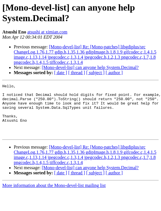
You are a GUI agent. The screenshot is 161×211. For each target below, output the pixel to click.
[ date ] (60, 72)
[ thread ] (76, 72)
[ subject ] (95, 72)
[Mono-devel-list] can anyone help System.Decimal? (90, 67)
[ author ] (114, 72)
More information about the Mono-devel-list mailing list (54, 195)
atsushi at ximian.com (47, 31)
